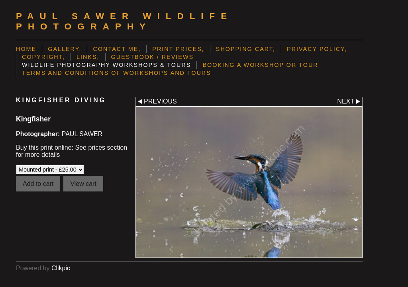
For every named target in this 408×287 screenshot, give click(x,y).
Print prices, (178, 49)
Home (26, 49)
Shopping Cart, (245, 49)
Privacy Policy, (317, 49)
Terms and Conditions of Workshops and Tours (116, 73)
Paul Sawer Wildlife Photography (124, 21)
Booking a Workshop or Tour (260, 65)
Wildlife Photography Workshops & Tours (106, 65)
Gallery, (64, 49)
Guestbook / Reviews (152, 57)
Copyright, (43, 57)
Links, (88, 57)
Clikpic (60, 268)
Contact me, (117, 49)
